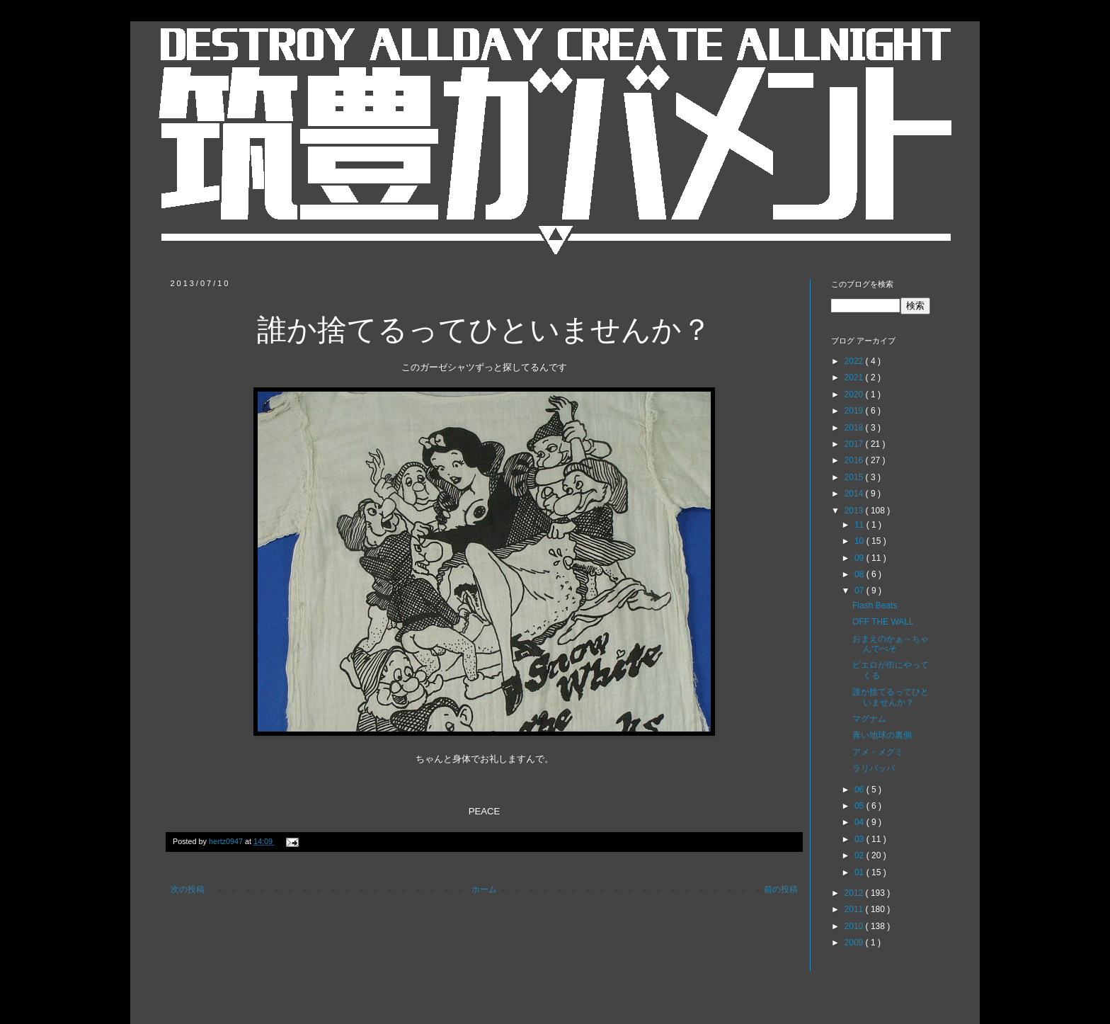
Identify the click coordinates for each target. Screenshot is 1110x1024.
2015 (855, 477)
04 (860, 822)
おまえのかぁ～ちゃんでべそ (890, 644)
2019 (855, 411)
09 (860, 558)
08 (860, 574)
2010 (855, 926)
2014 (855, 494)
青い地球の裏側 (882, 735)
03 (860, 839)
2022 (855, 361)
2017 (855, 444)
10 (860, 541)
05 (860, 806)
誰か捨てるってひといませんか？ (890, 697)
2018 (855, 428)
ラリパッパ (873, 768)
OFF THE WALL (883, 622)
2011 (855, 909)
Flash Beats (874, 605)
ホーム (484, 889)
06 (860, 790)
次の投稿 (188, 889)
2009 (855, 943)
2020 (855, 394)
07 (860, 591)
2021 (855, 377)
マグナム (869, 719)
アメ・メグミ (877, 752)
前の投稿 (781, 889)
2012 (855, 893)
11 (860, 525)
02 (860, 855)
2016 (855, 460)
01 (860, 872)
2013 (855, 511)
